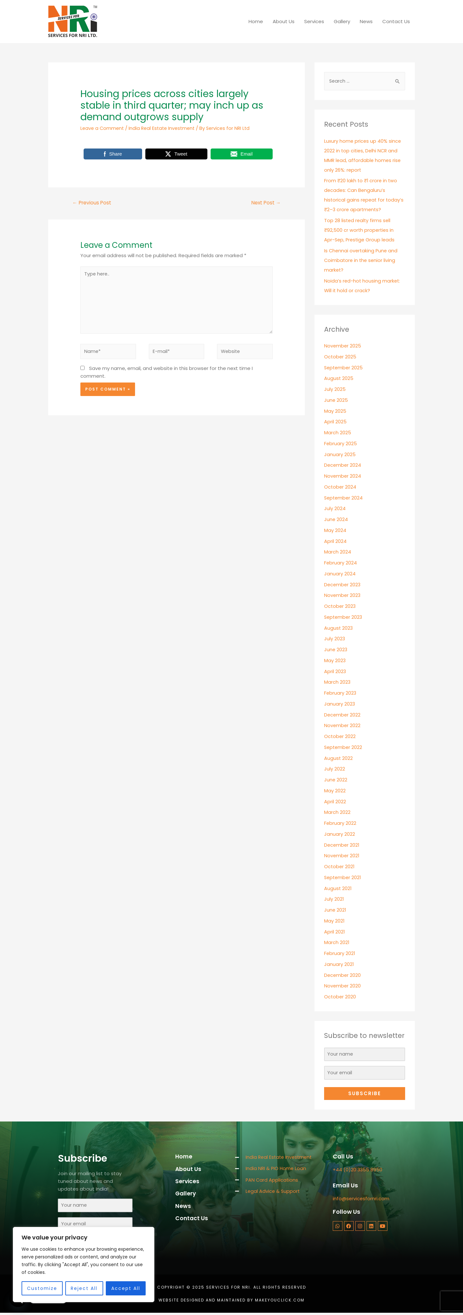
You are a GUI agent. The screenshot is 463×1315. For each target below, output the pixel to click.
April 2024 (335, 541)
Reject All (84, 1288)
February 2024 (340, 563)
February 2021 (340, 953)
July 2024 (335, 508)
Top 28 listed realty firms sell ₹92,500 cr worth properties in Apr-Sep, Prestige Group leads (360, 230)
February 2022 (340, 823)
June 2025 (336, 400)
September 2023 (344, 617)
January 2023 (339, 704)
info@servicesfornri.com (361, 1199)
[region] (83, 1264)
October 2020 (340, 997)
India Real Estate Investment (164, 128)
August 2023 (338, 628)
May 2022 (335, 791)
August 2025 (339, 378)
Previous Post (93, 203)
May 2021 (334, 921)
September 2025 (344, 368)
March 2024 (337, 552)
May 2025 (335, 411)
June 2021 (335, 910)
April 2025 (335, 422)
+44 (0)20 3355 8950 (358, 1170)
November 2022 (342, 725)
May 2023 (335, 660)
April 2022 (335, 801)
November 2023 (342, 595)
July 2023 (334, 638)
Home (256, 21)
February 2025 (340, 443)
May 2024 (335, 530)
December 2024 (343, 465)
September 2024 (344, 498)
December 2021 (342, 845)
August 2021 (338, 888)
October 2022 (340, 736)
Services (314, 21)
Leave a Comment (102, 128)
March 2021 (337, 942)
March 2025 (337, 432)
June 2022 (336, 780)
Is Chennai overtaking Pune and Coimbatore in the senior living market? (361, 261)
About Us (284, 21)
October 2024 (340, 487)
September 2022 (344, 747)
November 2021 (342, 855)
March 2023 (337, 682)
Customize (42, 1288)
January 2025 (340, 454)
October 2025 (340, 357)
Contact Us (396, 21)
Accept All (125, 1288)
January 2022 (339, 834)
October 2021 (339, 866)
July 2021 (334, 899)
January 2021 (339, 964)
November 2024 (343, 476)
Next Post (265, 203)
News (366, 21)
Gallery (342, 21)
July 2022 (334, 769)
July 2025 (335, 389)
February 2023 (340, 693)
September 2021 (343, 877)
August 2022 (338, 758)
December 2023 (343, 584)
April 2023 (335, 671)
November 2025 (343, 346)
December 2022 (342, 715)
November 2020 (342, 986)
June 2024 (336, 519)
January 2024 (340, 574)
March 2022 (337, 812)
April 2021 (334, 932)
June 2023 (336, 649)
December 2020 (343, 975)
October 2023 (340, 606)
